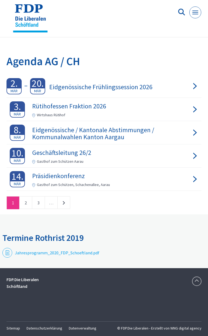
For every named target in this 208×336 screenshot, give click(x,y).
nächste (64, 204)
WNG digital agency (186, 328)
